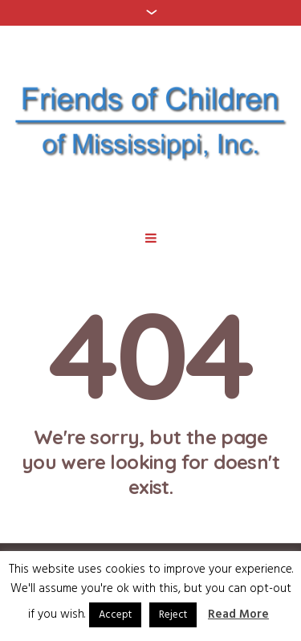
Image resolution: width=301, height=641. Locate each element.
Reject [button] (173, 614)
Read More (238, 615)
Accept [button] (115, 614)
